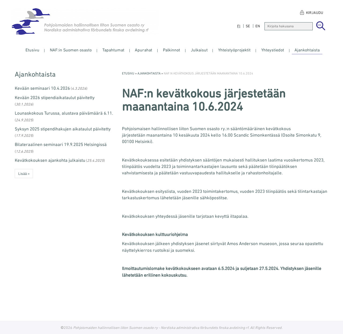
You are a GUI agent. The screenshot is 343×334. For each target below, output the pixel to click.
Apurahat (143, 49)
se (248, 26)
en (257, 26)
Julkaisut (199, 49)
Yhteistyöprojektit (234, 49)
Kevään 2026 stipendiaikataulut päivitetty (55, 97)
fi (238, 26)
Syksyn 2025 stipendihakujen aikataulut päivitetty (63, 129)
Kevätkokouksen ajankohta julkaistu (50, 160)
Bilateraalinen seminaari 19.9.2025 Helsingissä (61, 144)
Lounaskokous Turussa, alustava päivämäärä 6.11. (64, 113)
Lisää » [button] (23, 173)
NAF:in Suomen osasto (71, 49)
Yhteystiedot (272, 49)
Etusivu (32, 49)
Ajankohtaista (307, 49)
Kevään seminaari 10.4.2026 (42, 88)
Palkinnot (171, 49)
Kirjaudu (314, 12)
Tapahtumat (113, 49)
